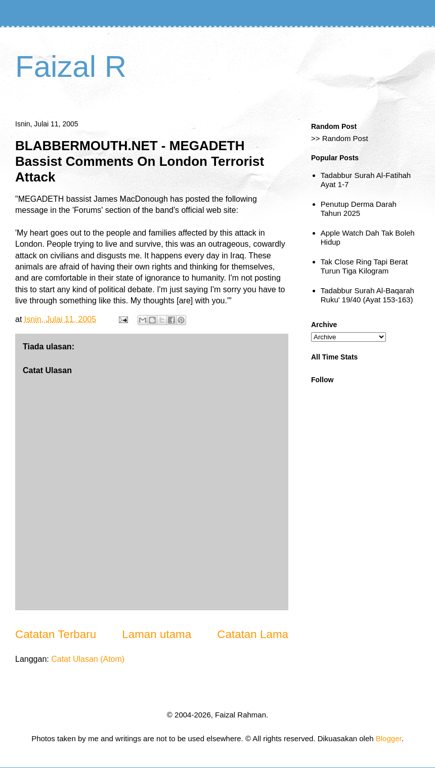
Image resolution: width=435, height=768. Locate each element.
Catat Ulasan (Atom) (87, 659)
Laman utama (156, 634)
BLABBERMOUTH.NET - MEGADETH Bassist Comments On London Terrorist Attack (139, 161)
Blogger (389, 738)
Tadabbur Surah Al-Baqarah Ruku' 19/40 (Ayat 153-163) (367, 295)
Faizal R (70, 66)
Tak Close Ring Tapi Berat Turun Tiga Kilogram (364, 266)
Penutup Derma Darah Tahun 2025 (359, 208)
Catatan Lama (252, 634)
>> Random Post (339, 138)
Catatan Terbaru (55, 634)
